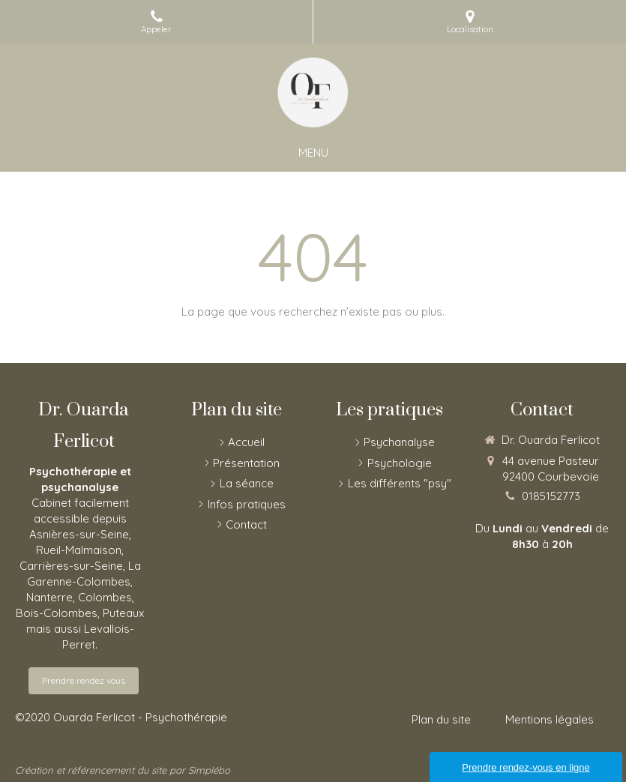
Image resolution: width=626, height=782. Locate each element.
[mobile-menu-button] (313, 152)
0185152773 (551, 496)
